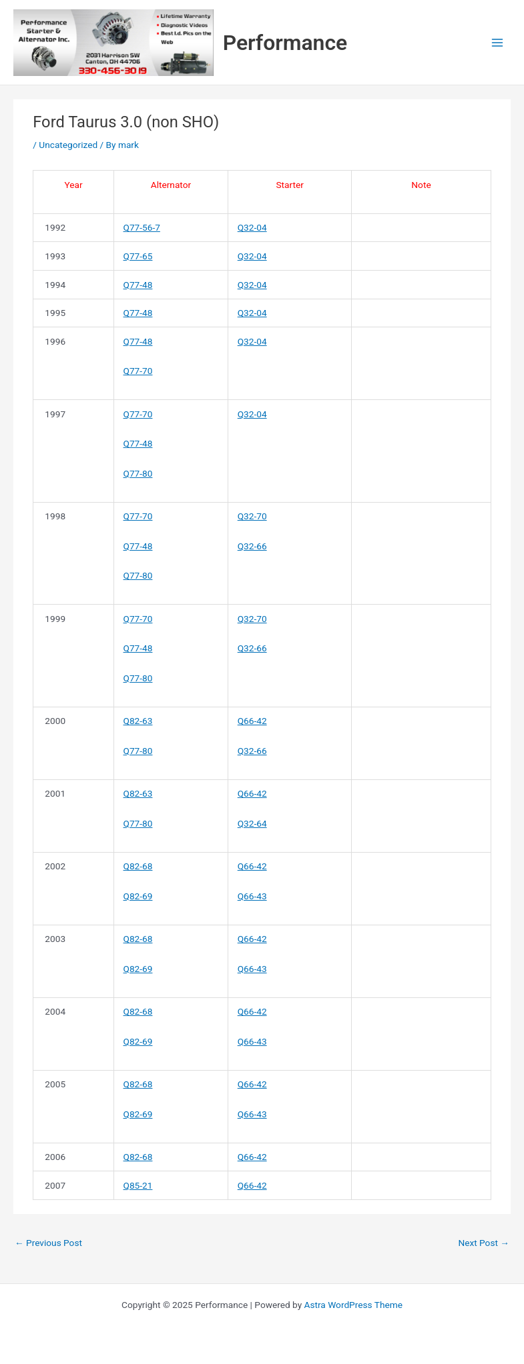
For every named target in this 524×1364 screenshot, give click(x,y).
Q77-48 (138, 284)
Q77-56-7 (141, 227)
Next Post (483, 1242)
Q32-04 (252, 227)
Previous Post (48, 1242)
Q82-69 (138, 896)
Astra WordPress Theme (353, 1304)
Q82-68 (138, 866)
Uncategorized (68, 144)
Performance (285, 42)
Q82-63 (138, 720)
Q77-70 (138, 370)
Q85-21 (138, 1185)
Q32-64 (252, 823)
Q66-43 (252, 896)
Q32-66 (252, 546)
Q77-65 (138, 256)
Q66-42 (252, 720)
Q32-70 (252, 516)
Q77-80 (138, 473)
